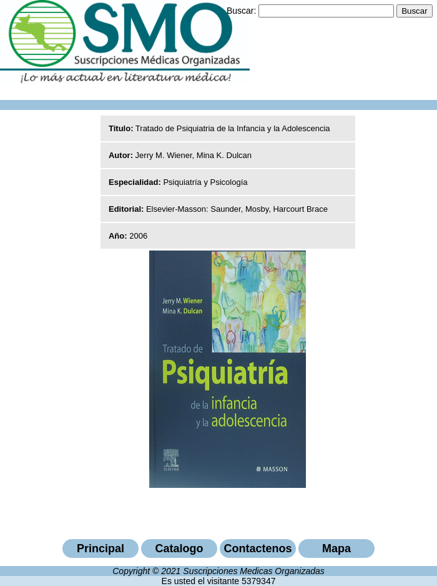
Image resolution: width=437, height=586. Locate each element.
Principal (100, 548)
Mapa (336, 548)
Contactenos (257, 548)
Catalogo (179, 548)
